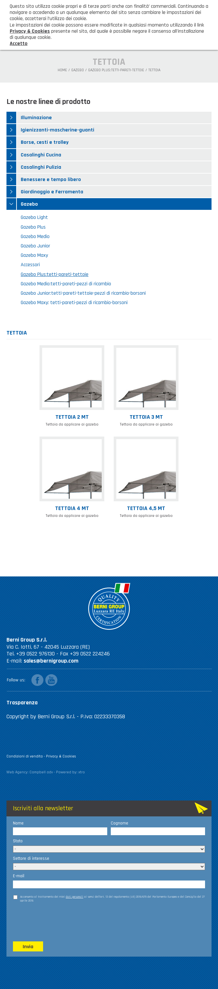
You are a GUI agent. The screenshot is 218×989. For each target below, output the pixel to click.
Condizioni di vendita (24, 756)
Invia (28, 946)
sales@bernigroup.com (51, 661)
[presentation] (62, 921)
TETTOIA (154, 70)
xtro (81, 772)
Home (62, 70)
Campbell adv (41, 772)
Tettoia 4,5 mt (146, 508)
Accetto (19, 43)
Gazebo (77, 70)
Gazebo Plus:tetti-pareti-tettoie (116, 70)
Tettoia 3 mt (146, 417)
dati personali (74, 897)
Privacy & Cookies (61, 756)
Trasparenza (22, 702)
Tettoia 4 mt (72, 508)
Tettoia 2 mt (71, 417)
